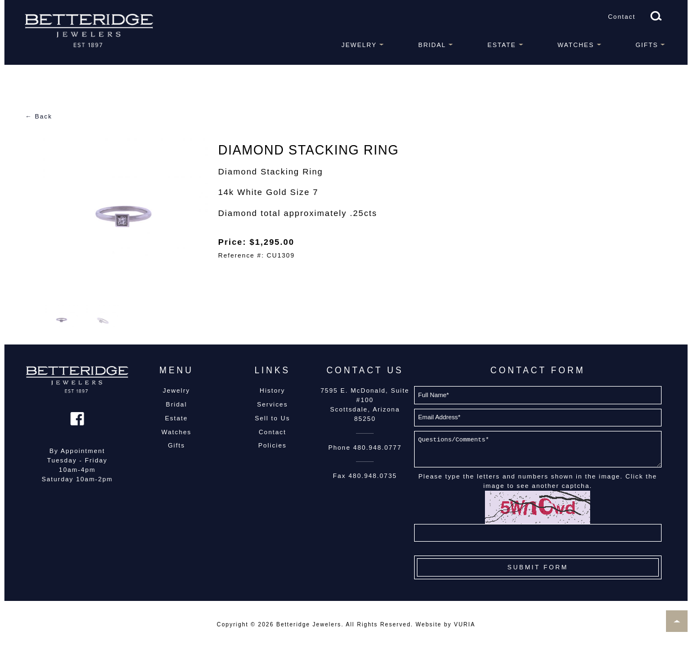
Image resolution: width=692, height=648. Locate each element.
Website (429, 624)
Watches (575, 45)
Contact (622, 16)
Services (272, 404)
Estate (502, 45)
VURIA (464, 624)
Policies (272, 445)
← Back (38, 116)
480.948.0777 (377, 447)
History (272, 390)
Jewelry (359, 45)
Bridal (432, 45)
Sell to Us (272, 418)
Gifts (647, 45)
